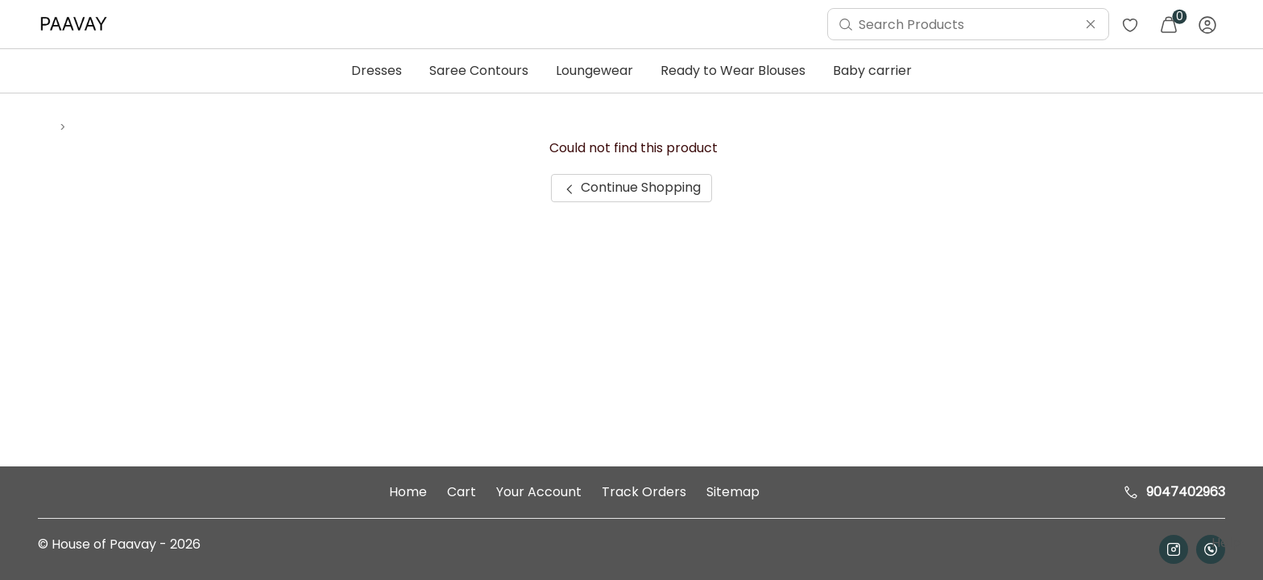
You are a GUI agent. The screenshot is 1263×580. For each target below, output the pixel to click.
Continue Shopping (631, 187)
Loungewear (594, 70)
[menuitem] (77, 24)
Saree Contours (478, 70)
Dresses (376, 70)
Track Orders (644, 492)
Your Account (539, 492)
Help (1224, 542)
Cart (461, 492)
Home (408, 492)
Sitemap (733, 492)
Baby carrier (872, 70)
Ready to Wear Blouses (732, 70)
